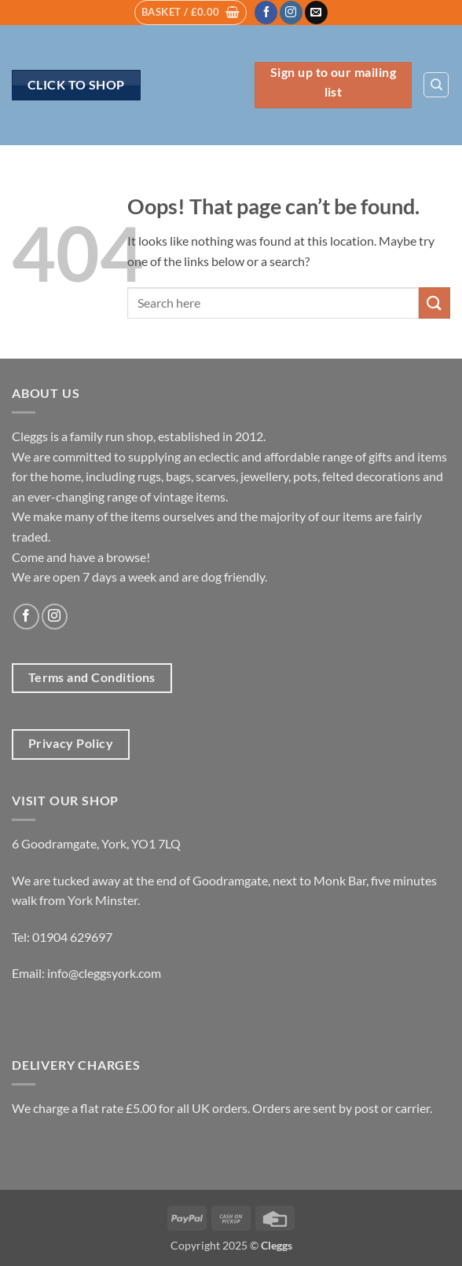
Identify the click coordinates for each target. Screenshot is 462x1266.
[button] (190, 12)
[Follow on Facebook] (266, 12)
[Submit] (434, 302)
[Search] (436, 84)
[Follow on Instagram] (291, 12)
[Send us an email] (316, 12)
